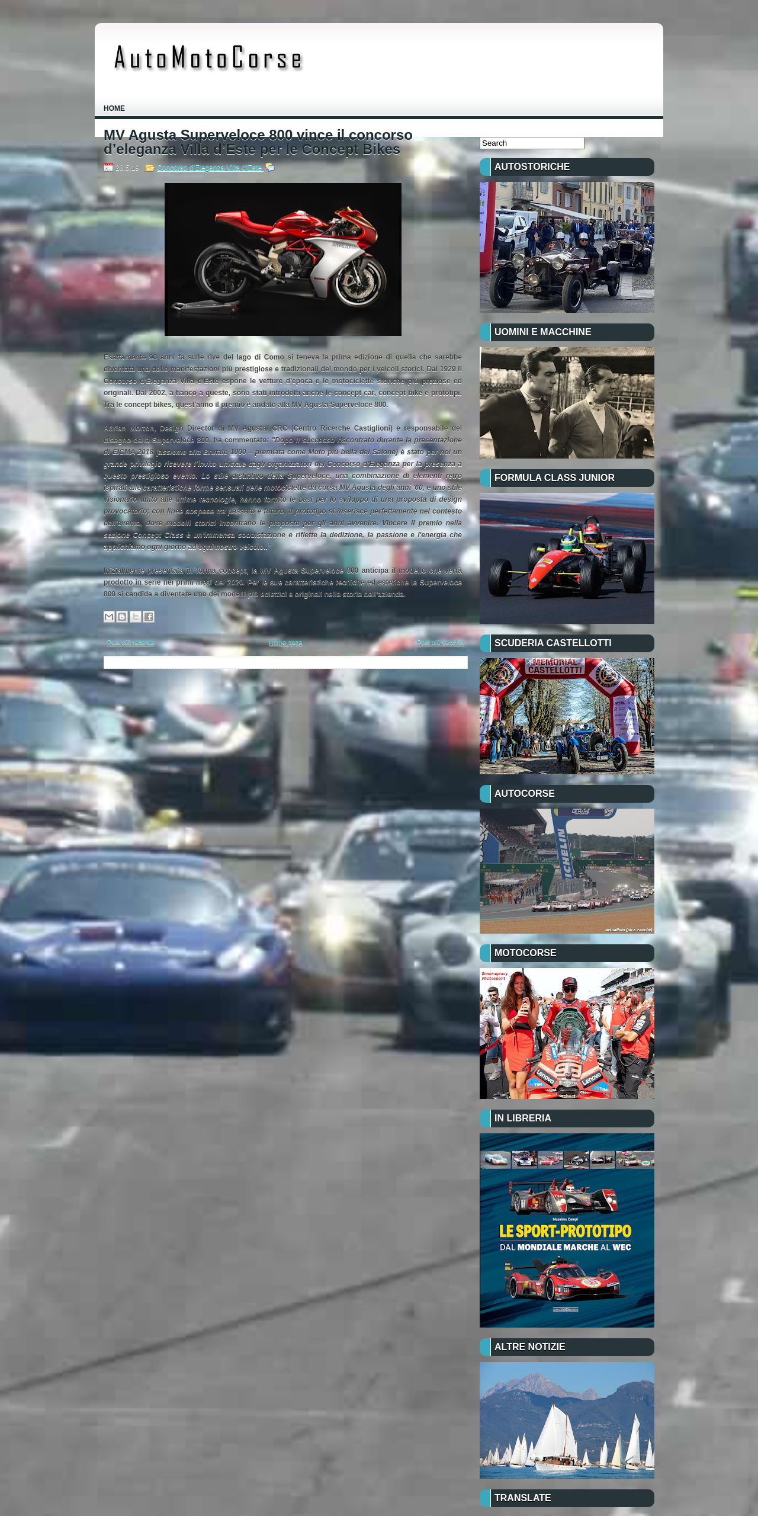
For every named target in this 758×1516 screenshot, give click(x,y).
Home (114, 108)
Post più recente (131, 642)
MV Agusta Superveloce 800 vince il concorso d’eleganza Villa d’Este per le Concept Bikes (258, 142)
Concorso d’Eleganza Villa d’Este (210, 168)
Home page (286, 642)
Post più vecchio (440, 642)
